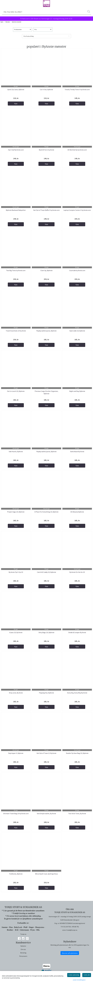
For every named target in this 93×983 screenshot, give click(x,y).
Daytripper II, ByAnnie (15, 753)
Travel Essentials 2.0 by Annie (16, 331)
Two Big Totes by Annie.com (15, 270)
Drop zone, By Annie (16, 693)
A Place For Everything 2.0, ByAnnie (46, 512)
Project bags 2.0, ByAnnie (15, 512)
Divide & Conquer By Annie (77, 632)
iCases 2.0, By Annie (15, 632)
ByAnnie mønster (16, 22)
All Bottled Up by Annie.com (77, 150)
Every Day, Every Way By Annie (77, 693)
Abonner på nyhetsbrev (70, 953)
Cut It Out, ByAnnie (46, 89)
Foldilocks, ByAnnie (15, 874)
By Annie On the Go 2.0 (77, 572)
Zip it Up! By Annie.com (16, 150)
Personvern (23, 956)
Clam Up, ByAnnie (46, 270)
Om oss (23, 949)
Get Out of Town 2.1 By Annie (46, 753)
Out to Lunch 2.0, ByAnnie (15, 391)
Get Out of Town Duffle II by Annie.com (46, 210)
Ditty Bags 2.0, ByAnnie (46, 632)
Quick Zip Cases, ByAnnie (15, 89)
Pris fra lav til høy (29, 36)
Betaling (23, 953)
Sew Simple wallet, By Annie (46, 813)
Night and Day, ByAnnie (77, 391)
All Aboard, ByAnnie (77, 512)
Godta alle (87, 975)
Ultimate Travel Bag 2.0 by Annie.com (16, 813)
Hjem (1, 22)
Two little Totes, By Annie (77, 813)
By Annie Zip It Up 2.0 (16, 572)
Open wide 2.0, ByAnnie (77, 331)
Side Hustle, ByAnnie (16, 451)
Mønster (7, 22)
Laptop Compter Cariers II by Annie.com (77, 210)
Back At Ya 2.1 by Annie (46, 150)
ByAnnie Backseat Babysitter (16, 210)
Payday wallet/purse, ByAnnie (46, 331)
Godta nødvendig (73, 975)
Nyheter (23, 946)
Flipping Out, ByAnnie (46, 693)
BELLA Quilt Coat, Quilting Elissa (46, 874)
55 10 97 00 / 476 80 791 (71, 927)
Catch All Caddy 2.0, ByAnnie (46, 572)
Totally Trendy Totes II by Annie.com (77, 89)
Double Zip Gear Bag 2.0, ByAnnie (77, 753)
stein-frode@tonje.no (69, 930)
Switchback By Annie (77, 451)
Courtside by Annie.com (77, 270)
